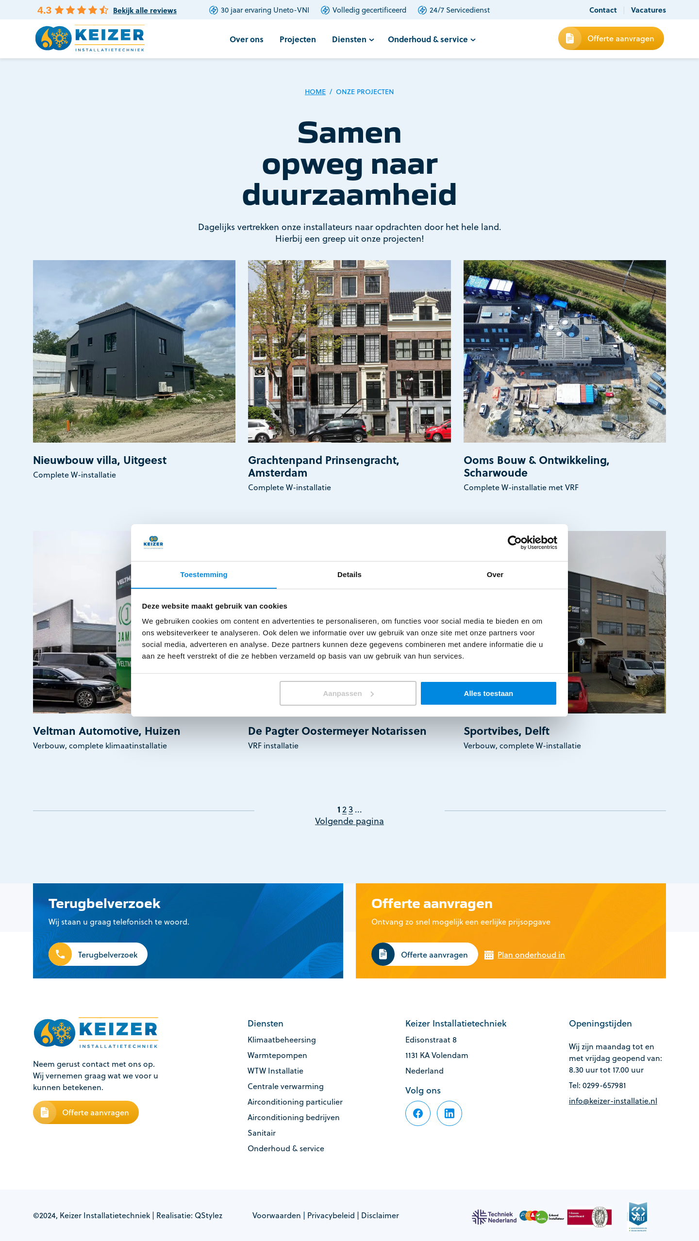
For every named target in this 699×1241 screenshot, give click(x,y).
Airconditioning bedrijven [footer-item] (294, 1117)
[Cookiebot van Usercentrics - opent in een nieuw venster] (514, 542)
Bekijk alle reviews (145, 10)
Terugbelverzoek (107, 954)
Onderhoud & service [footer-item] (286, 1148)
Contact (603, 10)
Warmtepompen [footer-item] (277, 1055)
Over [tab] (495, 574)
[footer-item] (418, 1113)
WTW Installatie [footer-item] (275, 1070)
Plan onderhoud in (531, 954)
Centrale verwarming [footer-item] (286, 1086)
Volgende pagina (349, 821)
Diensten (349, 39)
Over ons (249, 39)
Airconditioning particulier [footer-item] (295, 1101)
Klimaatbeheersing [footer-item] (282, 1039)
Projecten (300, 39)
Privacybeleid (331, 1215)
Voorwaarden (276, 1215)
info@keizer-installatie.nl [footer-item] (613, 1100)
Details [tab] (349, 574)
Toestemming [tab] (204, 574)
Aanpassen (348, 693)
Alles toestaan (489, 693)
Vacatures (648, 10)
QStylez (208, 1215)
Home (315, 92)
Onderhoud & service (426, 39)
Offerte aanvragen (620, 38)
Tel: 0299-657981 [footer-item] (597, 1085)
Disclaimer (380, 1215)
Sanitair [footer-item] (262, 1132)
